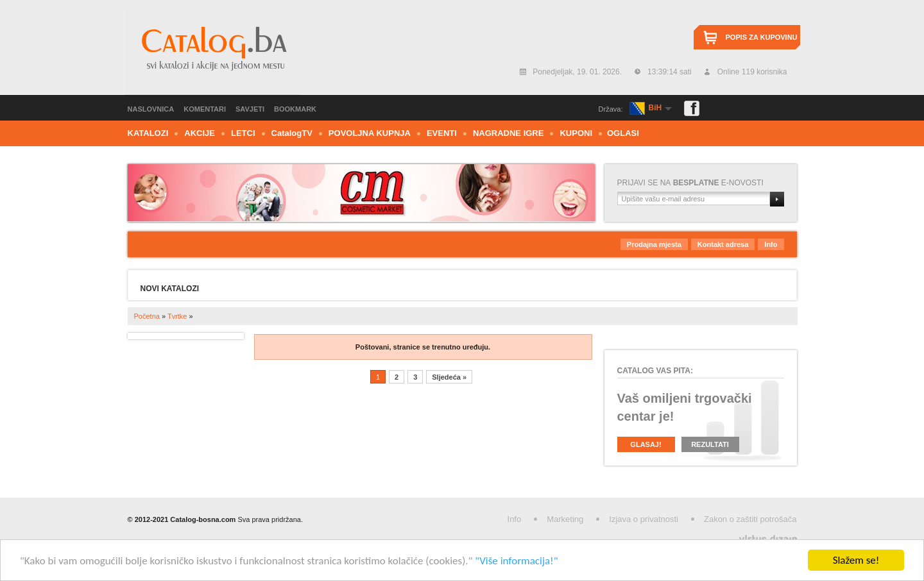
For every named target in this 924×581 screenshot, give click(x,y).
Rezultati (710, 444)
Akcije (199, 133)
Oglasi (623, 133)
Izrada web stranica (1, 536)
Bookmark (295, 109)
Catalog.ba (212, 50)
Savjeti (249, 109)
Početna (147, 316)
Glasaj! (645, 444)
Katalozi (148, 133)
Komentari (205, 109)
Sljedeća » (449, 377)
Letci (243, 133)
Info (770, 244)
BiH (655, 107)
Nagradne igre (508, 133)
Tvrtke (177, 316)
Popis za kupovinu (762, 37)
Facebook (691, 108)
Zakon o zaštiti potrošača (750, 519)
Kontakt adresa (722, 244)
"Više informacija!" (516, 561)
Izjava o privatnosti (643, 519)
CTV (291, 133)
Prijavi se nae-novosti (690, 182)
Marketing (565, 519)
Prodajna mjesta (654, 244)
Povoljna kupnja (370, 133)
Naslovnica (151, 109)
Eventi (442, 133)
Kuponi (576, 133)
